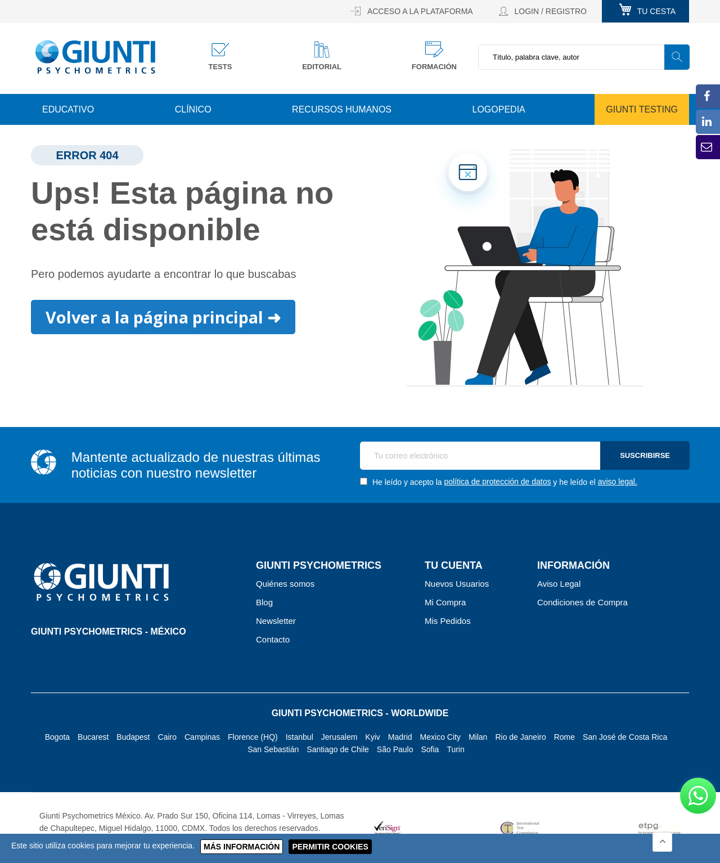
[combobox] (583, 57)
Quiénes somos (285, 583)
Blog (264, 602)
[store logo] (95, 56)
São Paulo (395, 749)
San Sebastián (273, 749)
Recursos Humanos (342, 109)
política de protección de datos (497, 481)
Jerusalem (339, 736)
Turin (455, 749)
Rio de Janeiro (520, 736)
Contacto (273, 639)
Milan (478, 736)
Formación (434, 66)
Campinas (202, 736)
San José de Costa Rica (625, 736)
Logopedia (498, 109)
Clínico (193, 109)
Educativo (68, 109)
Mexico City (440, 736)
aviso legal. (617, 481)
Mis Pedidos (448, 621)
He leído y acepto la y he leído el (498, 482)
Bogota (57, 736)
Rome (564, 736)
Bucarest (93, 736)
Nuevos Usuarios (457, 583)
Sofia (430, 749)
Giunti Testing (642, 109)
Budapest (133, 736)
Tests (220, 66)
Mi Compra (445, 602)
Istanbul (299, 736)
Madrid (400, 736)
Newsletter (276, 621)
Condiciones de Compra (582, 602)
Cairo (167, 736)
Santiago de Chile (338, 749)
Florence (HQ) (253, 736)
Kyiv (372, 736)
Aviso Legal (558, 583)
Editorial (321, 66)
